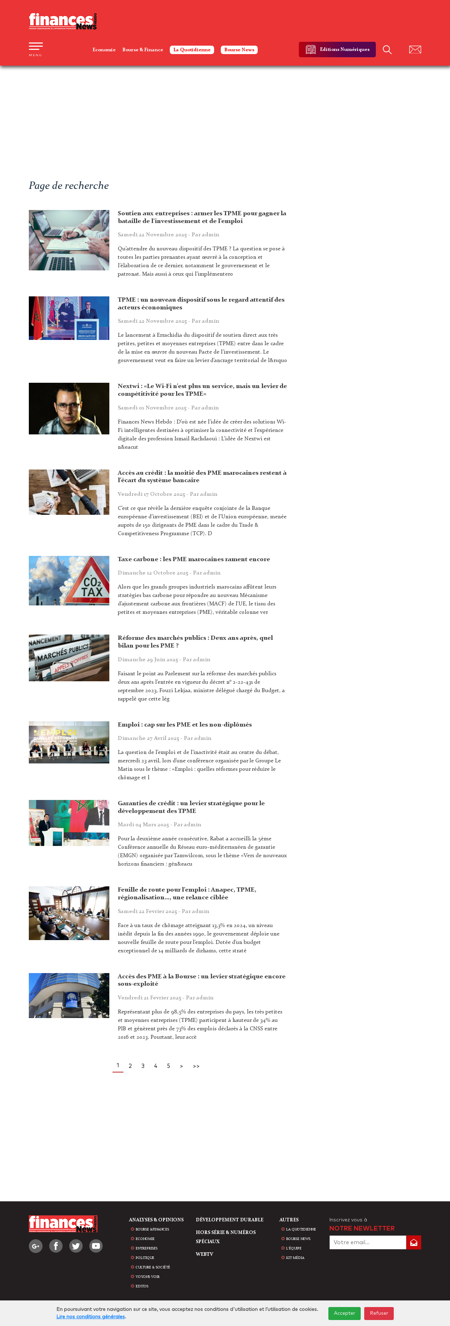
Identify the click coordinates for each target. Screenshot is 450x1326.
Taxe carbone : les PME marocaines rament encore (194, 559)
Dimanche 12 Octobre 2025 (169, 573)
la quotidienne (301, 1229)
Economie (104, 49)
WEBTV (204, 1254)
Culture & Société (153, 1267)
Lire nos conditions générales (90, 1316)
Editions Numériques (344, 49)
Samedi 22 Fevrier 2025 (163, 911)
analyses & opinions (156, 1219)
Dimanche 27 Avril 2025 (164, 738)
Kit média (295, 1258)
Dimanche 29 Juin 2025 (164, 660)
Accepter (344, 1313)
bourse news (298, 1239)
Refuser (379, 1313)
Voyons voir (148, 1277)
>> (196, 1066)
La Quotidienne (192, 49)
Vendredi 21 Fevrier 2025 (165, 998)
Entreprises (147, 1248)
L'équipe (294, 1248)
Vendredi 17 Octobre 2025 (167, 494)
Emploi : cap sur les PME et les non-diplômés (185, 725)
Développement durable (229, 1219)
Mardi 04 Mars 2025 (159, 825)
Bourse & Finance (142, 49)
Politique (145, 1258)
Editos (142, 1286)
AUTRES (288, 1219)
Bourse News (239, 49)
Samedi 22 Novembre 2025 (168, 235)
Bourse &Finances (152, 1229)
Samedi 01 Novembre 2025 (168, 408)
